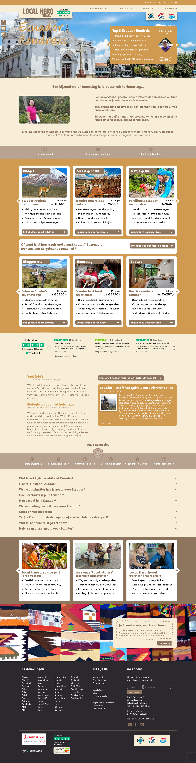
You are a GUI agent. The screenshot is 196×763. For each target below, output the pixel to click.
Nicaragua (59, 695)
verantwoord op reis (84, 464)
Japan (41, 701)
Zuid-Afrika (76, 686)
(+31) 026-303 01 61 (140, 706)
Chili (24, 707)
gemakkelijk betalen (58, 464)
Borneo (25, 698)
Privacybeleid (99, 709)
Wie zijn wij (98, 677)
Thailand (75, 680)
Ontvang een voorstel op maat (152, 245)
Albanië (25, 680)
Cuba (40, 683)
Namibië (58, 689)
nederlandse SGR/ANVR (137, 464)
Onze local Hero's (100, 680)
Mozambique (60, 686)
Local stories (98, 690)
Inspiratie (148, 8)
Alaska (25, 677)
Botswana (26, 701)
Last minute (76, 692)
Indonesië (42, 698)
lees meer (106, 423)
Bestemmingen (99, 8)
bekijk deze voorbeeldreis (44, 232)
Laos (40, 710)
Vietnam (75, 683)
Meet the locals (100, 696)
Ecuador (42, 686)
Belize (24, 692)
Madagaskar (60, 677)
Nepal (57, 692)
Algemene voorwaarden (103, 703)
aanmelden (134, 692)
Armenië (25, 686)
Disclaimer (97, 706)
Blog (95, 693)
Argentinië (26, 683)
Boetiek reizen (77, 698)
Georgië (41, 692)
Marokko (58, 680)
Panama (58, 701)
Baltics (25, 689)
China (24, 710)
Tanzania (75, 677)
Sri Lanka (58, 707)
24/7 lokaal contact (111, 464)
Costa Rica (43, 680)
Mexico (57, 683)
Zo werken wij (99, 683)
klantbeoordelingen (164, 464)
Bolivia (25, 695)
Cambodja (27, 704)
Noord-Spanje (61, 698)
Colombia (42, 677)
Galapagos (43, 689)
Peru (56, 704)
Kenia (40, 707)
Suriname (58, 710)
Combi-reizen (77, 689)
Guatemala (43, 695)
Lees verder (141, 135)
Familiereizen (125, 9)
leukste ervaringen (32, 464)
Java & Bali (43, 704)
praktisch (170, 8)
